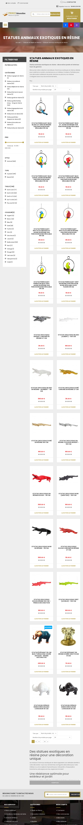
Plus (31, 81)
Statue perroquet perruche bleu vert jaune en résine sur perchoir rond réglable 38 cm (41, 285)
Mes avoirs (60, 818)
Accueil (18, 42)
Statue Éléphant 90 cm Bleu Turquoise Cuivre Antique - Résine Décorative (41, 654)
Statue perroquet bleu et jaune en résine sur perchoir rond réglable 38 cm (68, 125)
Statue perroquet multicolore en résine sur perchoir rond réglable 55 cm (68, 231)
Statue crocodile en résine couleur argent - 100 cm (68, 442)
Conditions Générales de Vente (16, 814)
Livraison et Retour (11, 818)
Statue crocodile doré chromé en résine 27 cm (68, 388)
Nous (69, 2)
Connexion (61, 810)
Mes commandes (63, 814)
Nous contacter (11, 810)
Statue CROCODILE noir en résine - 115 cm (41, 547)
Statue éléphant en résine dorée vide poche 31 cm (68, 654)
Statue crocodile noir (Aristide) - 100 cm (68, 494)
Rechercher (55, 14)
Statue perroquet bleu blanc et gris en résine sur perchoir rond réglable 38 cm (42, 125)
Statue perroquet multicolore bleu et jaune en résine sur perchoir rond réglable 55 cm (41, 232)
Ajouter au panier (41, 142)
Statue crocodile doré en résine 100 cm (41, 441)
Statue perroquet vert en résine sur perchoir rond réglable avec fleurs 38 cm (68, 284)
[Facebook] (65, 25)
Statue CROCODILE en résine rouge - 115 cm (42, 494)
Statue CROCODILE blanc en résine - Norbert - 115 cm (41, 389)
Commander (23, 3)
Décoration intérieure (38, 814)
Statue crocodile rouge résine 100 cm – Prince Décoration (41, 601)
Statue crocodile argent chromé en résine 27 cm (41, 336)
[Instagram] (76, 25)
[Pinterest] (71, 25)
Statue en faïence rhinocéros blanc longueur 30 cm (41, 707)
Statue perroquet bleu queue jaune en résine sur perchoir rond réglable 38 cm (42, 178)
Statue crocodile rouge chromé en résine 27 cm (68, 548)
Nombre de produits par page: (42, 90)
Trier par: (35, 86)
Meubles (34, 821)
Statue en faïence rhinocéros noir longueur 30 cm (68, 707)
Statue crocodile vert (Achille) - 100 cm (69, 600)
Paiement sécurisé (12, 821)
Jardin (33, 818)
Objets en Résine (36, 810)
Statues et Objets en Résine (32, 42)
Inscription (75, 794)
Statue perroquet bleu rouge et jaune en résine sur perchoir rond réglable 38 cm (68, 178)
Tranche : (10, 146)
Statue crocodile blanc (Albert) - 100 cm (68, 336)
